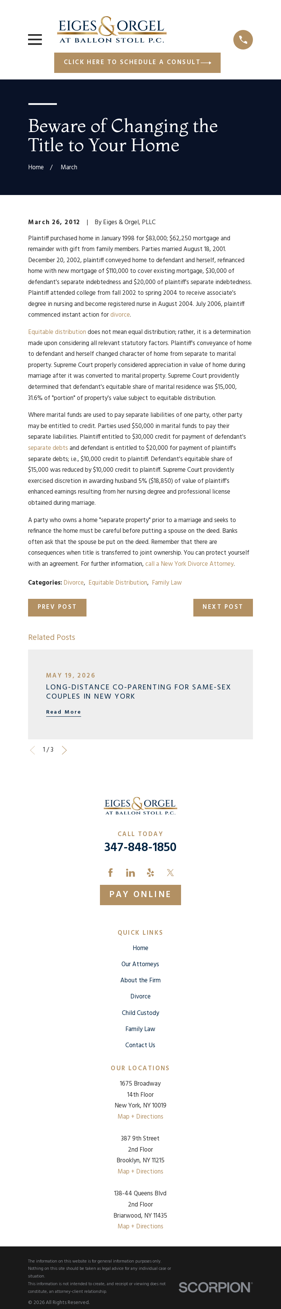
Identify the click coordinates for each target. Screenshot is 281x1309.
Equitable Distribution (117, 583)
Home (140, 949)
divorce (120, 315)
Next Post (223, 607)
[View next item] (64, 750)
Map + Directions (140, 1117)
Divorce (73, 583)
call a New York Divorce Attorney (189, 564)
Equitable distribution (57, 332)
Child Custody (140, 1013)
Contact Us (140, 1046)
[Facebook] (110, 872)
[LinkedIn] (130, 872)
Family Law (167, 583)
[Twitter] (170, 872)
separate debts (48, 448)
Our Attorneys (140, 965)
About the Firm (140, 981)
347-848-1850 (140, 848)
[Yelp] (150, 872)
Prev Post (57, 607)
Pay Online (140, 895)
